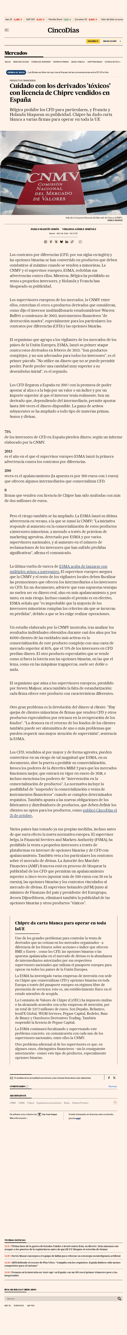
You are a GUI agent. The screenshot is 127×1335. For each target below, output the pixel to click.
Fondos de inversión (41, 62)
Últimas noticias (113, 62)
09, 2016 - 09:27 (67, 233)
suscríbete (93, 41)
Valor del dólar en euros (112, 19)
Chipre (30, 1103)
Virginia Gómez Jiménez (79, 229)
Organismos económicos (49, 1103)
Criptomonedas (94, 62)
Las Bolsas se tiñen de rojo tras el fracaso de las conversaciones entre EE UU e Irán (68, 72)
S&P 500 (30, 19)
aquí (78, 1118)
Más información (19, 1118)
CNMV (13, 1103)
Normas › (113, 1086)
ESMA (22, 1103)
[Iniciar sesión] (112, 41)
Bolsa (8, 62)
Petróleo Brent (55, 19)
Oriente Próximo (80, 1103)
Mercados (15, 53)
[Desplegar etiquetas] (115, 1102)
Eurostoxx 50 (81, 19)
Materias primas (61, 62)
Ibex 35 (8, 19)
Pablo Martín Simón (45, 229)
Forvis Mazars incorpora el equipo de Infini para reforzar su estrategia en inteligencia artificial (66, 1255)
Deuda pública (78, 62)
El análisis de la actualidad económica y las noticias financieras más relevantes (52, 1078)
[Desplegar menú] (6, 30)
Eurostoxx (19, 1306)
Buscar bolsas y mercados (20, 1289)
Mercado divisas (21, 62)
